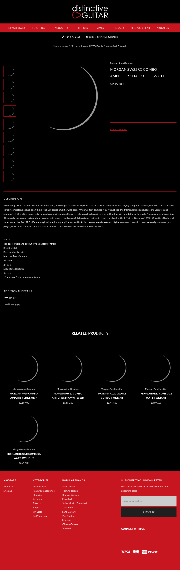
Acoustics (63, 27)
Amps (101, 27)
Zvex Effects (69, 507)
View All (66, 528)
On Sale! (119, 27)
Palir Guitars (68, 515)
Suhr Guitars (69, 486)
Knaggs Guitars (70, 494)
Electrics (40, 27)
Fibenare (66, 520)
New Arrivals (17, 27)
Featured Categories (44, 490)
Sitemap (8, 490)
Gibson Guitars (70, 524)
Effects (84, 27)
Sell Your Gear (140, 27)
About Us (164, 27)
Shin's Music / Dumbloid (74, 503)
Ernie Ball (67, 499)
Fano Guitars (69, 511)
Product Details (119, 129)
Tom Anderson (70, 490)
